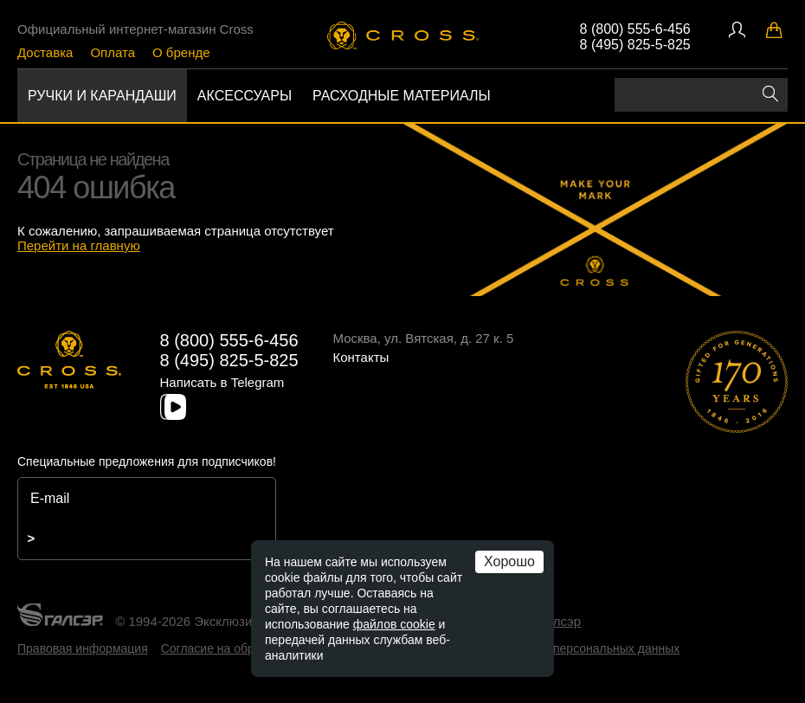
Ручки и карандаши (102, 95)
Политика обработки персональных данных (557, 648)
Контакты (361, 357)
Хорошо (509, 561)
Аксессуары (244, 95)
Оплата (112, 52)
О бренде (181, 52)
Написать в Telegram (222, 382)
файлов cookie (394, 624)
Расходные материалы (401, 95)
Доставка (45, 52)
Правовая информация (82, 648)
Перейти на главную (78, 245)
